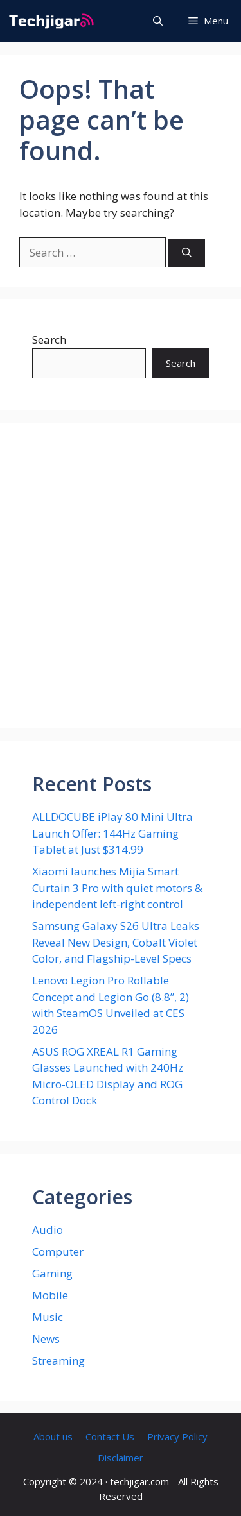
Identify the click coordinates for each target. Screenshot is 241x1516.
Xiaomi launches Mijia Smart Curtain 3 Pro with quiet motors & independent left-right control (117, 887)
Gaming (52, 1273)
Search (49, 339)
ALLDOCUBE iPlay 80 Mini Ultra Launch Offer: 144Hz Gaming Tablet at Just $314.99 (112, 833)
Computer (58, 1251)
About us (53, 1436)
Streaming (58, 1360)
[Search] (186, 253)
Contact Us (109, 1436)
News (46, 1338)
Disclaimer (120, 1457)
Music (47, 1317)
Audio (47, 1229)
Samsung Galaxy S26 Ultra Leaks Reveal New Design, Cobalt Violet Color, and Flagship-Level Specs (115, 942)
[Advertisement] (120, 575)
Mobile (50, 1295)
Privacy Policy (177, 1436)
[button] (157, 21)
